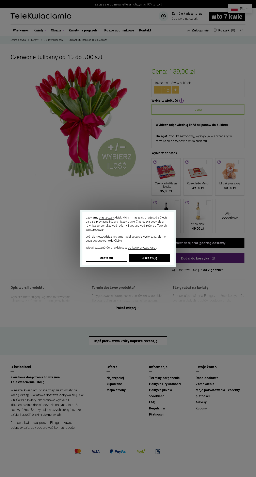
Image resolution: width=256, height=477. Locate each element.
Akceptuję (149, 257)
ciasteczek (106, 217)
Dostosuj (106, 257)
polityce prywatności (142, 247)
